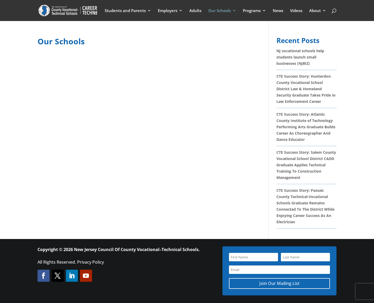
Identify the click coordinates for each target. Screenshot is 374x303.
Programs (252, 11)
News (278, 11)
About (315, 11)
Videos (296, 11)
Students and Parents (125, 11)
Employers (167, 11)
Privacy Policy (90, 262)
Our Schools (219, 11)
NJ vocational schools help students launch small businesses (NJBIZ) (300, 57)
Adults (195, 11)
